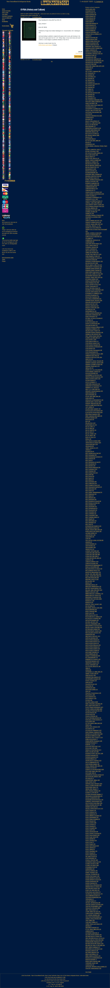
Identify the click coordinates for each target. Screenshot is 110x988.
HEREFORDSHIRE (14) (90, 393)
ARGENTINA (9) (89, 68)
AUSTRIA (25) (88, 114)
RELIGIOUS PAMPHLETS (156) (92, 736)
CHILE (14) (88, 219)
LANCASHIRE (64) (89, 537)
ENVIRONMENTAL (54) (90, 311)
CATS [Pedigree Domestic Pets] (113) (94, 206)
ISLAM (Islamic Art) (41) (91, 425)
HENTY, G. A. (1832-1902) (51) (92, 389)
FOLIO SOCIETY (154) (90, 339)
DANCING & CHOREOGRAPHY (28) (94, 261)
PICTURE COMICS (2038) (91, 702)
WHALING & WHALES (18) (91, 951)
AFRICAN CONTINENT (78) (92, 32)
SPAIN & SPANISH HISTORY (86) (93, 805)
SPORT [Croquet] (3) (90, 824)
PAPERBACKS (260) (90, 688)
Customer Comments (7, 16)
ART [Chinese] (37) (90, 82)
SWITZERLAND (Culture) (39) (92, 888)
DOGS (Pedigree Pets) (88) (92, 283)
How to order (5, 12)
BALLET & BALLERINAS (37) (92, 121)
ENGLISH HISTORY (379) (91, 304)
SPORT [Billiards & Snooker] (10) (93, 815)
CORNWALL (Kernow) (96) (91, 247)
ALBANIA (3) (88, 36)
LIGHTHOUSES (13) (90, 545)
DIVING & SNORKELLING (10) (92, 281)
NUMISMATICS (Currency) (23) (92, 659)
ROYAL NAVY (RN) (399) (91, 748)
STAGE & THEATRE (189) (91, 860)
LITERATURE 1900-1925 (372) (92, 553)
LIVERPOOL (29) (89, 560)
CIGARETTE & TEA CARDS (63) (93, 228)
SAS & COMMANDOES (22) (92, 762)
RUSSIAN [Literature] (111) (91, 757)
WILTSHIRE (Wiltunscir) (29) (92, 952)
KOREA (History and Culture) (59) (93, 531)
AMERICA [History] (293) (91, 39)
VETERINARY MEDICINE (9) (92, 933)
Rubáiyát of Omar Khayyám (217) (93, 750)
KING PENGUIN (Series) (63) (92, 528)
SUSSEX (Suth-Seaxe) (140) (92, 876)
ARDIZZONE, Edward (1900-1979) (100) (94, 66)
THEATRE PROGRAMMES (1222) (93, 906)
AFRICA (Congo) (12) (90, 13)
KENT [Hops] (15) (89, 490)
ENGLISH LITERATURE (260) (92, 307)
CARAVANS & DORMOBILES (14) (93, 197)
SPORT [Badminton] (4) (91, 814)
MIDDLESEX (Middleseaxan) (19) (93, 586)
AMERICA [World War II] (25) (92, 45)
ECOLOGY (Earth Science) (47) (93, 291)
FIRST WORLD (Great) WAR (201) (93, 336)
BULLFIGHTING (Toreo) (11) (92, 178)
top (52, 61)
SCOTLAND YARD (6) (90, 773)
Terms (3, 259)
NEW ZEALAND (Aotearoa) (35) (93, 633)
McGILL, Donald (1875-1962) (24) (93, 576)
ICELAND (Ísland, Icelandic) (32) (93, 409)
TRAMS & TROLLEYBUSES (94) (93, 919)
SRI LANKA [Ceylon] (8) (91, 856)
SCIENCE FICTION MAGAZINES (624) (94, 769)
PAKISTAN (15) (89, 682)
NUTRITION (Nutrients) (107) (92, 661)
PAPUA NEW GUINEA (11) (91, 689)
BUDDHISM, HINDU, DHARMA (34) (93, 174)
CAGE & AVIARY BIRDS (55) (92, 185)
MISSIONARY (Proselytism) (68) (93, 597)
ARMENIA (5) (88, 69)
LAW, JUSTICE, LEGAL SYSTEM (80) (94, 540)
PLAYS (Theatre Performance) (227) (94, 707)
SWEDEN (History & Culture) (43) (93, 887)
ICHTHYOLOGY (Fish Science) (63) (94, 410)
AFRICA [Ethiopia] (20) (90, 14)
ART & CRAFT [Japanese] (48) (92, 71)
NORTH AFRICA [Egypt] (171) (92, 641)
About (3, 20)
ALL (68, 14)
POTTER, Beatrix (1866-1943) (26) (93, 723)
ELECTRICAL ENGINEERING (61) (93, 299)
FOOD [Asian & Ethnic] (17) (92, 341)
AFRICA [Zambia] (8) (90, 30)
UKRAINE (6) (88, 926)
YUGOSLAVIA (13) (89, 965)
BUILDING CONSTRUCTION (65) (93, 176)
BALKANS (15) (88, 119)
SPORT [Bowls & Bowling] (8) (92, 819)
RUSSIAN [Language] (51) (91, 755)
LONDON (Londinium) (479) (91, 561)
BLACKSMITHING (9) (90, 139)
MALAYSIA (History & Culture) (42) (93, 569)
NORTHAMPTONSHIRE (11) (92, 652)
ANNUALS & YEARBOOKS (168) (93, 52)
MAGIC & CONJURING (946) (92, 567)
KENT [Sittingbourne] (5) (91, 508)
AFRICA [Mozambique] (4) (91, 23)
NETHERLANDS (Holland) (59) (92, 629)
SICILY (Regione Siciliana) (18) (92, 791)
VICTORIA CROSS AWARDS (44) (93, 935)
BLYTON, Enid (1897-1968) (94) (92, 140)
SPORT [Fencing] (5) (90, 826)
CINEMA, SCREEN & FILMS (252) (93, 233)
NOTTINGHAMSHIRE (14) (91, 657)
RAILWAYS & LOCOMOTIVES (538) (94, 734)
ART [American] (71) (90, 73)
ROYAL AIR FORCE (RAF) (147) (93, 746)
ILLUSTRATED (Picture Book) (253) (94, 412)
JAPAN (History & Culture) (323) (93, 442)
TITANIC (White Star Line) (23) (92, 911)
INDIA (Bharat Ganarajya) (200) (92, 414)
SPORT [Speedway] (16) (91, 851)
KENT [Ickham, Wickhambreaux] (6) (93, 492)
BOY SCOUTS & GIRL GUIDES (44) (94, 153)
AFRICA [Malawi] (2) (90, 20)
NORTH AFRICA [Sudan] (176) (92, 649)
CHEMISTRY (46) (89, 213)
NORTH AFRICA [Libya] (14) (92, 643)
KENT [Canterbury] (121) (91, 469)
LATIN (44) (88, 538)
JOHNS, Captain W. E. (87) (91, 448)
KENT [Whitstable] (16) (90, 521)
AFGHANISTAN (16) (90, 11)
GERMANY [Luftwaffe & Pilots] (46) (93, 364)
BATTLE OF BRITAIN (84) (91, 124)
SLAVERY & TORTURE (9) (91, 792)
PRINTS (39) (88, 725)
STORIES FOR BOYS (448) (92, 863)
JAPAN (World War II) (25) (91, 444)
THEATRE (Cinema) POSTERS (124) (94, 904)
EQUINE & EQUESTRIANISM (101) (93, 313)
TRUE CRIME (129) (90, 920)
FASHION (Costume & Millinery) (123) (94, 327)
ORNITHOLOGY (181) (90, 675)
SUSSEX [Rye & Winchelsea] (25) (93, 885)
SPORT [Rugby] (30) (90, 844)
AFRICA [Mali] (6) (89, 21)
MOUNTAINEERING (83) (91, 609)
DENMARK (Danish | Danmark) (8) (93, 270)
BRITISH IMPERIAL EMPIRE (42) (93, 165)
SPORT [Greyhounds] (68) (91, 831)
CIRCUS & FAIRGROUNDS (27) (93, 235)
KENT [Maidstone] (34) (90, 494)
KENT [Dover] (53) (89, 476)
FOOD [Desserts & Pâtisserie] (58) (93, 347)
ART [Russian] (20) (90, 94)
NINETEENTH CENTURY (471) (92, 636)
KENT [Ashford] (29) (90, 458)
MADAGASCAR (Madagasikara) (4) (93, 565)
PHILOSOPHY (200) (90, 695)
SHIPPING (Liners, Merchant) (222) (93, 784)
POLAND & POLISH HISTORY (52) (93, 711)
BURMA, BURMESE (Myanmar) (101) (94, 180)
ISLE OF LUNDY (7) (90, 426)
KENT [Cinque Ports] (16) (91, 473)
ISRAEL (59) (88, 439)
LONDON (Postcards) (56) (91, 563)
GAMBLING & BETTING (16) (92, 355)
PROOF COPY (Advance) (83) (92, 727)
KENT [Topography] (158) (91, 515)
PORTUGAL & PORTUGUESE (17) (93, 720)
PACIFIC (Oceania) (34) (91, 680)
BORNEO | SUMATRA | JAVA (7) (93, 149)
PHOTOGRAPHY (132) (90, 698)
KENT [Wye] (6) (89, 524)
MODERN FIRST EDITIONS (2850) (93, 599)
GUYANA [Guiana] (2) (90, 380)
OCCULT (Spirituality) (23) (91, 665)
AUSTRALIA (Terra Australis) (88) (93, 112)
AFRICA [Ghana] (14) (90, 16)
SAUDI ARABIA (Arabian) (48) (92, 764)
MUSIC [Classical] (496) (91, 611)
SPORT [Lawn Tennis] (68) (91, 837)
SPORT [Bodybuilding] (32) (91, 817)
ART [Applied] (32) (89, 75)
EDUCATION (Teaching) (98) (92, 297)
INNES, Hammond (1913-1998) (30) (93, 416)
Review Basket (6, 26)
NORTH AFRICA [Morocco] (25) (93, 645)
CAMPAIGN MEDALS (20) (91, 188)
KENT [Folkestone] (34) (91, 483)
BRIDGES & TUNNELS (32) (91, 162)
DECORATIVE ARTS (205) (91, 263)
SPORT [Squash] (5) (90, 853)
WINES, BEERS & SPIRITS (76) (92, 956)
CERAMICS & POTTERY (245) (92, 210)
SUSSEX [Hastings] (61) (91, 883)
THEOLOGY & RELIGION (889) (92, 908)
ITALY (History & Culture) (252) (92, 441)
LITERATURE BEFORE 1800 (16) (93, 558)
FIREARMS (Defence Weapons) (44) (94, 332)
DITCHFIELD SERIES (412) (91, 279)
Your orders (5, 14)
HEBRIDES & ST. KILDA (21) (92, 387)
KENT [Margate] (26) (90, 498)
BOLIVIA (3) (88, 142)
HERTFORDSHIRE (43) (90, 394)
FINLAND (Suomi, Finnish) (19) (92, 331)
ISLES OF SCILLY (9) (90, 437)
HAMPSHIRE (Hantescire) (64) (92, 384)
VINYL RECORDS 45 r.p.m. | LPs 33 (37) (94, 938)
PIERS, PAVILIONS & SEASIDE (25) (93, 704)
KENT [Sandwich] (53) (90, 505)
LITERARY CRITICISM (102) (92, 551)
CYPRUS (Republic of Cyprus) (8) (93, 258)
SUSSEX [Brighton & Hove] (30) (93, 879)
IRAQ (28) (87, 421)
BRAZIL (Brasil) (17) (90, 156)
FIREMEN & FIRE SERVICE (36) (93, 334)
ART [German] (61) (90, 87)
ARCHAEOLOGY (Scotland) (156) (93, 62)
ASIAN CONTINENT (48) (91, 103)
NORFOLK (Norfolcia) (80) (91, 638)
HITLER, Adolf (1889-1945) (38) (92, 396)
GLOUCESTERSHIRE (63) (91, 373)
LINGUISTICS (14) (89, 549)
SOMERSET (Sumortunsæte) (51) (93, 801)
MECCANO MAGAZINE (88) (92, 577)
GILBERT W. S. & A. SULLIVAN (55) (93, 370)
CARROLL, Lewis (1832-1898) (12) (93, 203)
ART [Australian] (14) (90, 77)
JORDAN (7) (88, 450)
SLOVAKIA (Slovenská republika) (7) (94, 794)
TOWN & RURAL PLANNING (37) (93, 913)
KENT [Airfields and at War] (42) (93, 453)
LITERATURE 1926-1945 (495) (92, 554)
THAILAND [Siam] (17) (90, 901)
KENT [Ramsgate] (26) (90, 499)
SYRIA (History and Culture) (45, 45)
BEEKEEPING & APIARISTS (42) (93, 128)
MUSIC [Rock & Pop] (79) (91, 615)
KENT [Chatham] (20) (90, 471)
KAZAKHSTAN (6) (89, 451)
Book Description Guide (7, 257)
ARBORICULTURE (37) (90, 55)
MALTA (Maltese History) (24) (92, 570)
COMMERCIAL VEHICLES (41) (92, 240)
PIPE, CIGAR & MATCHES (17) (92, 705)
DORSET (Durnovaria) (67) (91, 286)
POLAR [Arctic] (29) (90, 714)
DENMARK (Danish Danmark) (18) (93, 268)
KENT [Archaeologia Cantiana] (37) (93, 457)
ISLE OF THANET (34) (90, 434)
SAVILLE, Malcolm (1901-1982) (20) (93, 766)
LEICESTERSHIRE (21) (90, 544)
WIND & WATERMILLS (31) (91, 954)
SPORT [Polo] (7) (89, 842)
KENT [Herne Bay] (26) (90, 489)
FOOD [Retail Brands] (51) (91, 352)
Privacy (4, 261)
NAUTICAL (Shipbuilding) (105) (92, 624)
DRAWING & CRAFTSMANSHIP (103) (94, 290)
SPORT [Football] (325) (91, 828)
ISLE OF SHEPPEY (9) (90, 430)
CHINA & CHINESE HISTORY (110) (93, 220)
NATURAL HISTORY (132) (91, 622)
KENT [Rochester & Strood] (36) (93, 501)
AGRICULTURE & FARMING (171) (93, 34)
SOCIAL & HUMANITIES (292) (92, 798)
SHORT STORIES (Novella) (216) (93, 785)
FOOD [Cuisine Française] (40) (92, 345)
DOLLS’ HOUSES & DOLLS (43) (93, 284)
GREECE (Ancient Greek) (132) (92, 379)
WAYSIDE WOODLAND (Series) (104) (94, 943)
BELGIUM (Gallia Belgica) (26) (92, 130)
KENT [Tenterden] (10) (90, 512)
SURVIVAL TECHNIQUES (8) (92, 874)
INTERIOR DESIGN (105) (91, 418)
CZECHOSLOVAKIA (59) (91, 259)
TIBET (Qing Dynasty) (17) (91, 910)
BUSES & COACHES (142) (91, 181)
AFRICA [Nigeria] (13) (90, 25)
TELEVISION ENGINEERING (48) (93, 897)
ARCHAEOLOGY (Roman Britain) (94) (94, 61)
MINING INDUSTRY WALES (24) (93, 595)
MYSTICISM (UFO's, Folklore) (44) (93, 617)
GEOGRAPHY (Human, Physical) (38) (94, 361)
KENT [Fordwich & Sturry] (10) (92, 485)
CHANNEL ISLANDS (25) (91, 212)
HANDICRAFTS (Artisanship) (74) (93, 386)
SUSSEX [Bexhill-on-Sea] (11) (92, 878)
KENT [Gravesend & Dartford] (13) (93, 487)
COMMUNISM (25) (89, 242)
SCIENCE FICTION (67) (91, 768)
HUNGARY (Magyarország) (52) (93, 403)
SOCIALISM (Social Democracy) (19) (94, 800)
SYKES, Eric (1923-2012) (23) (92, 890)
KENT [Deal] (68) (89, 474)
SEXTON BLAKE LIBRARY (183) (93, 776)
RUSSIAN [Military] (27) (91, 759)
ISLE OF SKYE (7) (89, 432)
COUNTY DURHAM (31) (91, 249)
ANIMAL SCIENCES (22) (91, 50)
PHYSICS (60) (88, 700)
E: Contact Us (99, 1)
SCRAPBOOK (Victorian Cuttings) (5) (94, 775)
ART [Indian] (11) (89, 89)
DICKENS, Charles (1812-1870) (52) (93, 277)
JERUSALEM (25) (89, 446)
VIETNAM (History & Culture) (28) (93, 936)
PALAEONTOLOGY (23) (91, 684)
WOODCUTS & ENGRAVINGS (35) (93, 958)
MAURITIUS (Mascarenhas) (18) (93, 572)
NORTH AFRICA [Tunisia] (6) (92, 650)
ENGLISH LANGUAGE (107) (92, 306)
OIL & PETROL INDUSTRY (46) (92, 666)
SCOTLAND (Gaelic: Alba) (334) (93, 771)
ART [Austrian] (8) (89, 78)
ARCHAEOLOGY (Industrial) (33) (93, 59)
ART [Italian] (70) (89, 91)
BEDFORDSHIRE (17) (90, 126)
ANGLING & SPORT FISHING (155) (93, 48)
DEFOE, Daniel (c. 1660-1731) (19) (93, 265)
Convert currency (79, 53)
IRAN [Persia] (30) (89, 419)
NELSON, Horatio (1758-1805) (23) (93, 627)
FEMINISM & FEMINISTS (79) (92, 329)
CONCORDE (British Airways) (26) (93, 243)
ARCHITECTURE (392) (90, 64)
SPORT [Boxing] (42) (90, 821)
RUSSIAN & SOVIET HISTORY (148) (94, 753)
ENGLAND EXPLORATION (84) (92, 302)
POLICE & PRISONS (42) (91, 716)
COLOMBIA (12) (89, 238)
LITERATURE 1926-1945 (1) (92, 556)
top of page (88, 972)
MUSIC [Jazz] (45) (89, 613)
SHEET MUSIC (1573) (90, 782)
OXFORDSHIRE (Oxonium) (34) (92, 679)
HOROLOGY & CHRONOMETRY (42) (94, 400)
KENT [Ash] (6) (89, 460)
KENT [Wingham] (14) (90, 522)
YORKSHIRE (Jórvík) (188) (91, 963)
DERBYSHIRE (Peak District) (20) (93, 272)
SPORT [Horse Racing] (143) (92, 835)
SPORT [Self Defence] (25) (92, 846)
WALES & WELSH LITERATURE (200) (94, 940)
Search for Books (6, 11)
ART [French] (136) (90, 85)
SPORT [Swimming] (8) (91, 855)
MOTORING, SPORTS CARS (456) (93, 608)
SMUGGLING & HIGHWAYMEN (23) (93, 796)
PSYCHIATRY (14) (89, 728)
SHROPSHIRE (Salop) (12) (91, 787)
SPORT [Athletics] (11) (91, 812)
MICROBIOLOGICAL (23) (91, 585)
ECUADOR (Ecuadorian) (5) (91, 295)
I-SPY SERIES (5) (89, 407)
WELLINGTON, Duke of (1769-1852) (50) (95, 945)
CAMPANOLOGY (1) (90, 190)
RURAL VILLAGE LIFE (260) (92, 752)
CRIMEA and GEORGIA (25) (92, 252)
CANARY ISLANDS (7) (90, 196)
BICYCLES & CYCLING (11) (92, 133)
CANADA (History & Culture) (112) (93, 192)
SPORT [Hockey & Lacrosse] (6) (93, 833)
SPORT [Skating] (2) (90, 847)
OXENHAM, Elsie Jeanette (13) (93, 677)
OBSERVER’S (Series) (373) (92, 663)
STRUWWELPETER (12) (91, 867)
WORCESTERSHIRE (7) (91, 959)
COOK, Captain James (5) (91, 245)
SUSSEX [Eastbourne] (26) (91, 881)
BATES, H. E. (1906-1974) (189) (92, 123)
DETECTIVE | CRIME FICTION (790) (94, 274)
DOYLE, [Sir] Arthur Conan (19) (92, 288)
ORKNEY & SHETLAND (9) (91, 673)
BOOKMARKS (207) (90, 144)
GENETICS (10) (89, 359)
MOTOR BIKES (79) (90, 606)
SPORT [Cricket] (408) (90, 823)
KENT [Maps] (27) (89, 496)
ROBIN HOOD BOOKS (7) (91, 739)
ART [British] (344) (89, 80)
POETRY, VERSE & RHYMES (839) (93, 709)
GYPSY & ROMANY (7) (91, 382)
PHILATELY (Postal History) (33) (93, 693)
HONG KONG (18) (89, 398)
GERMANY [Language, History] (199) (94, 363)
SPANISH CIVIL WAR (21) (91, 807)
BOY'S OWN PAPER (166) (91, 155)
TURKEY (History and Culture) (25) (93, 924)
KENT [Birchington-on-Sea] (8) (92, 462)
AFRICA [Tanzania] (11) (91, 27)
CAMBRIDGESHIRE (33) (91, 187)
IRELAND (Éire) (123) (90, 423)
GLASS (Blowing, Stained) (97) (92, 371)
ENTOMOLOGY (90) (90, 309)
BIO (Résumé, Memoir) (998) (92, 135)
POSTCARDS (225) (90, 721)
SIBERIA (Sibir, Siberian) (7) (91, 789)
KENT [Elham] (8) (89, 480)
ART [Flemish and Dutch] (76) (92, 84)
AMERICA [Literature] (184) (91, 43)
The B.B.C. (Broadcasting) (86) (92, 903)
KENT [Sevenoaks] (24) (91, 506)
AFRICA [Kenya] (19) (90, 18)
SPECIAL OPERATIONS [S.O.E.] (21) (94, 808)
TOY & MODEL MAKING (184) (92, 915)
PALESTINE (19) (89, 686)
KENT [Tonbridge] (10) (90, 514)
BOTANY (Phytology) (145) (92, 151)
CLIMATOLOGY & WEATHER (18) (93, 236)
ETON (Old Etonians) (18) (91, 322)
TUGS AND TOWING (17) (91, 922)
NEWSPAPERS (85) (90, 634)
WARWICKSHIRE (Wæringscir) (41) (93, 942)
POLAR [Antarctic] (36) (90, 712)
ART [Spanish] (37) (90, 96)
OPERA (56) (88, 670)
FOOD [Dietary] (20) (90, 348)
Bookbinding (5, 21)
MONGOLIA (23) (89, 602)
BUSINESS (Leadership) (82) (92, 183)
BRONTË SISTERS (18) (91, 171)
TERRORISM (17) (89, 899)
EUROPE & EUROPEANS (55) (92, 323)
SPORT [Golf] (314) (90, 830)
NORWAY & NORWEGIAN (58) (92, 656)
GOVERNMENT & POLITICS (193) (93, 375)
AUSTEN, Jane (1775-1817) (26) (93, 110)
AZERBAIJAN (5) (89, 117)
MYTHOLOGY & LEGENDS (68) (93, 618)
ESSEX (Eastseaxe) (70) (91, 316)
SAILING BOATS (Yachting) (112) (93, 760)
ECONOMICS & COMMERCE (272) (93, 293)
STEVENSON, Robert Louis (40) (93, 862)
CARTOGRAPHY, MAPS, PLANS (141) (94, 204)
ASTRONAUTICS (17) (90, 107)
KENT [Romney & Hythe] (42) (92, 503)
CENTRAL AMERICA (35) (91, 208)
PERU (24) (87, 691)
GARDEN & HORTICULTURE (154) (93, 357)
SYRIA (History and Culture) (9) (93, 892)
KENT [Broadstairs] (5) (90, 464)
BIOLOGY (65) (88, 137)
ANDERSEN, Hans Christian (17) (93, 46)
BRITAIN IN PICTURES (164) (92, 164)
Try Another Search (37, 17)
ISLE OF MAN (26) (89, 428)
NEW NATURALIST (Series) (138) (93, 631)
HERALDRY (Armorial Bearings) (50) (94, 391)
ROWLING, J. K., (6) (90, 744)
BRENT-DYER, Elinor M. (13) (92, 158)
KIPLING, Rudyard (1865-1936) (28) (93, 529)
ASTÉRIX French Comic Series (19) (94, 105)
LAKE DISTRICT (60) (90, 535)
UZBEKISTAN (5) (89, 931)
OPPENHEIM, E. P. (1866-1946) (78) (93, 672)
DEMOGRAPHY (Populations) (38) (93, 267)
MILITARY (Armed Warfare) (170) (93, 588)
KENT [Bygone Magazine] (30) (92, 467)
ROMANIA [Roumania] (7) (91, 743)
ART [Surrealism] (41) (90, 98)
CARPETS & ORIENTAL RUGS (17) (93, 201)
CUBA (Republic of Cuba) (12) (92, 256)
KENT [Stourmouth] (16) (91, 510)
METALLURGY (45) (90, 581)
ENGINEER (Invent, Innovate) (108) (93, 300)
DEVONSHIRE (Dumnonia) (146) (93, 275)
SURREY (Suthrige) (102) (91, 872)
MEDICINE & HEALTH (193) (91, 579)
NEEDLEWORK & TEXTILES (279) (93, 625)
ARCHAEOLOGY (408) (90, 57)
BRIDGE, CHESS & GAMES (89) (93, 160)
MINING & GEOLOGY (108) (91, 592)
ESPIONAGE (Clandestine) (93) (93, 315)
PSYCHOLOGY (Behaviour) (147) (93, 730)
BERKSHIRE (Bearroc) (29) (91, 132)
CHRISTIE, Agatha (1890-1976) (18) (94, 224)
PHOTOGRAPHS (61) (90, 696)
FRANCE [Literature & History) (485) (94, 354)
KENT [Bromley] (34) (90, 466)
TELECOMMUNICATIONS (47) (92, 895)
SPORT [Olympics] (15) (91, 840)
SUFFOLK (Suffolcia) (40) (91, 871)
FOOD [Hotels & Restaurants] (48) (93, 350)
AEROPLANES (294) (90, 9)
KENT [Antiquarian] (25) (91, 455)
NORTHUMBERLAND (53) (91, 654)
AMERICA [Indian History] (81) (92, 41)
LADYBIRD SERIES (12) (91, 533)
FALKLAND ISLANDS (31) (91, 325)
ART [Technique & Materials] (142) (93, 100)
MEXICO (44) (88, 583)
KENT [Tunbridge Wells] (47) (92, 517)
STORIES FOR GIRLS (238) (92, 865)
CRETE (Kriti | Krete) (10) (91, 251)
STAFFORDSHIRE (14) (90, 858)
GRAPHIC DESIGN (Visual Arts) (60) (94, 377)
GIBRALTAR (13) (89, 368)
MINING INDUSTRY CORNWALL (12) (94, 593)
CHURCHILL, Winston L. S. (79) (92, 226)
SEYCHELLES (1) (89, 778)
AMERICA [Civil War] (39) (91, 37)
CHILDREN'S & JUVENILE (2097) (93, 217)
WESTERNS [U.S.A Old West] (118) (93, 949)
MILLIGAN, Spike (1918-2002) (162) (93, 590)
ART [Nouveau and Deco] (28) (92, 93)
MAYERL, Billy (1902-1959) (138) (93, 574)
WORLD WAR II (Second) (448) (92, 961)
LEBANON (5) (88, 542)
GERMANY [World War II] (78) (92, 366)
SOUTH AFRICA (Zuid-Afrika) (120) (93, 803)
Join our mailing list (6, 18)
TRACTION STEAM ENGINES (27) (93, 917)
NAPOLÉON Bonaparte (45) (92, 620)
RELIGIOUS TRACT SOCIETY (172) (94, 737)
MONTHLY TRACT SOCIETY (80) (93, 604)
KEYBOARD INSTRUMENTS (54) (93, 526)
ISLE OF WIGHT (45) (90, 435)
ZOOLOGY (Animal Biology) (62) (93, 968)
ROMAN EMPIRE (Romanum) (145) (93, 741)
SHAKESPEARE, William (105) (92, 780)
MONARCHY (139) (89, 601)
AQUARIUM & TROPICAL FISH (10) (94, 53)
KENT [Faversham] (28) (91, 482)
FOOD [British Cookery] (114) (92, 343)
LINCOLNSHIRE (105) (90, 547)
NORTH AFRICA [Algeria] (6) (92, 640)
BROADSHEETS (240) (90, 169)
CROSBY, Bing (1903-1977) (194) (93, 254)
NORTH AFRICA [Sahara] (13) (92, 647)
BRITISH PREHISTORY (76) (92, 167)
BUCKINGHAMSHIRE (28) (91, 172)
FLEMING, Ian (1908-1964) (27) (92, 338)
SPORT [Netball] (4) (90, 839)
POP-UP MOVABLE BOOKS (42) (93, 718)
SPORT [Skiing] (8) (90, 849)
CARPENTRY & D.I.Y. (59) (91, 199)
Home (3, 9)
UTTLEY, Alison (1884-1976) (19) (93, 929)
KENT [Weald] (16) (89, 519)
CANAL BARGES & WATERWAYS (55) (94, 194)
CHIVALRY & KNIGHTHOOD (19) (93, 222)
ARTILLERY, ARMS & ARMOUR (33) (94, 101)
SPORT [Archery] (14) (90, 810)
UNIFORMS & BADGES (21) (92, 927)
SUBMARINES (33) (89, 869)
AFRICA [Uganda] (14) (90, 29)
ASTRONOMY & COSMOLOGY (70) (94, 108)
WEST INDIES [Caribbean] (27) (92, 947)
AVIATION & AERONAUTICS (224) (93, 116)
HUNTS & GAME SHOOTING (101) (93, 405)
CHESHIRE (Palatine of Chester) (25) (94, 215)
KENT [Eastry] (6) (89, 478)
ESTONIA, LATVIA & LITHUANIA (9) (93, 318)
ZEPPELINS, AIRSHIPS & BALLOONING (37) (96, 966)
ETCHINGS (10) (89, 320)
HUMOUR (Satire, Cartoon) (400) (93, 402)
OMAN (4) (87, 668)
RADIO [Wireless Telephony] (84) (93, 732)
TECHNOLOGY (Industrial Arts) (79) (94, 894)
